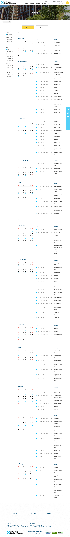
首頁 (4, 21)
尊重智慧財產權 (31, 531)
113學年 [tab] (42, 27)
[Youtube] (62, 525)
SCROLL (68, 123)
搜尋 (58, 1)
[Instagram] (58, 525)
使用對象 (53, 1)
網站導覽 (47, 1)
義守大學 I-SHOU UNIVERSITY (8, 2)
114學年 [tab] (28, 27)
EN (62, 1)
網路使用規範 (39, 531)
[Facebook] (55, 525)
